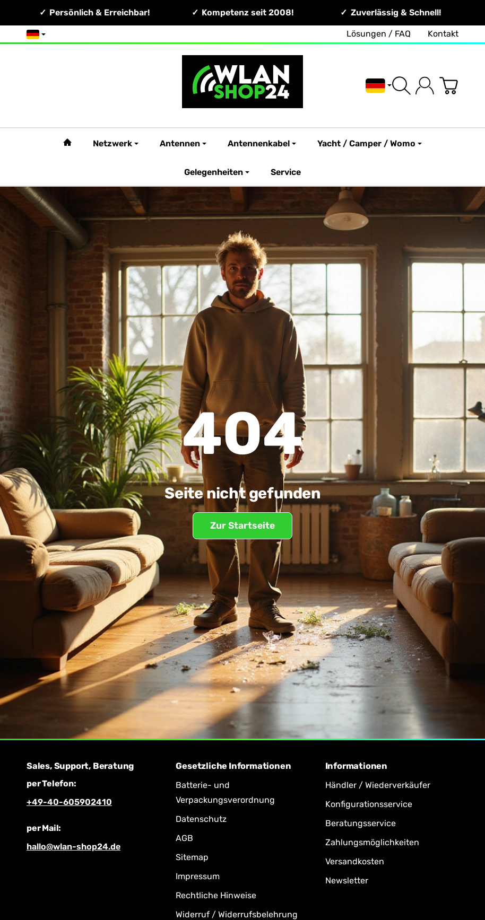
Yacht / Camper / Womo (369, 143)
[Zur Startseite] (242, 85)
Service (286, 172)
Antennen (183, 143)
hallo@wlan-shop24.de (73, 847)
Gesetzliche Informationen (233, 766)
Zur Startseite (242, 525)
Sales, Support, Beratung (80, 766)
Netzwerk (115, 143)
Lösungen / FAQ (379, 34)
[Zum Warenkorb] (448, 85)
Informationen (356, 766)
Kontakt (443, 34)
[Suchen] (401, 85)
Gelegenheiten (216, 172)
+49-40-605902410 (69, 802)
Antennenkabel (262, 143)
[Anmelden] (425, 85)
